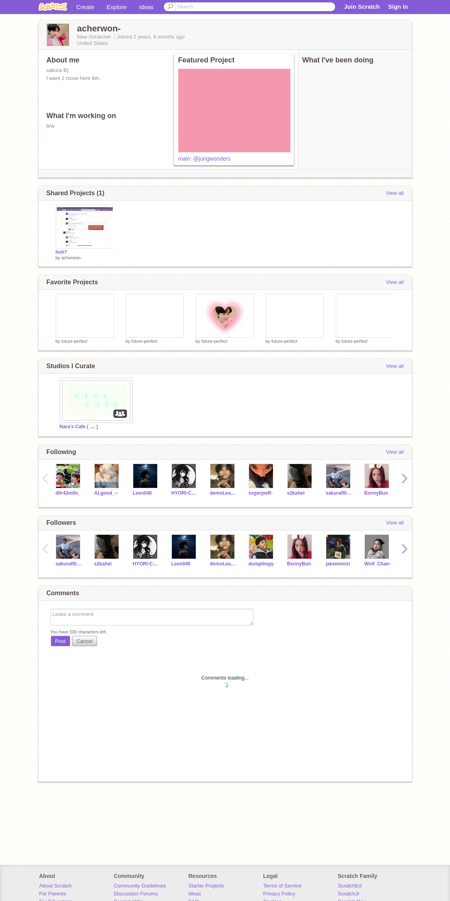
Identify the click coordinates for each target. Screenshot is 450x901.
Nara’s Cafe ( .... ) (79, 426)
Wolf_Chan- (377, 564)
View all (395, 193)
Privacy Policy (279, 894)
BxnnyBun (376, 493)
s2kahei (296, 493)
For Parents (52, 894)
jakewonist (338, 564)
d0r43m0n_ (68, 493)
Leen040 (142, 493)
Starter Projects (206, 886)
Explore (117, 7)
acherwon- (71, 257)
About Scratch (55, 886)
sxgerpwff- (261, 493)
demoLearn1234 (223, 493)
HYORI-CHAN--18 (184, 493)
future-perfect (74, 341)
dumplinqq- (262, 564)
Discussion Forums (136, 894)
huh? (61, 252)
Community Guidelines (140, 886)
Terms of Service (282, 886)
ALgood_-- (106, 493)
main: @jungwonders (204, 158)
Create (85, 7)
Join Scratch (362, 6)
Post (60, 641)
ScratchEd (350, 886)
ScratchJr (349, 894)
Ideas (146, 7)
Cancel (84, 641)
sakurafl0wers (339, 493)
